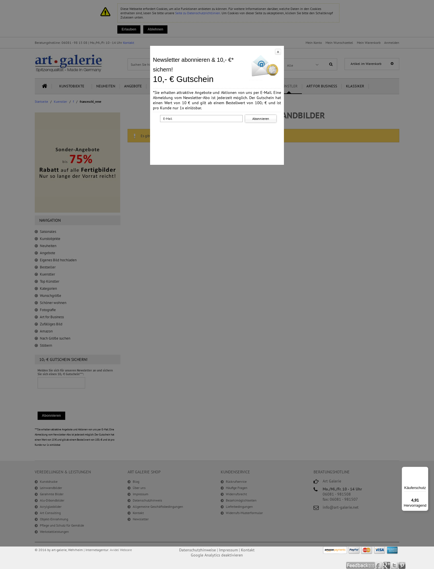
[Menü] (424, 470)
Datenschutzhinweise (197, 550)
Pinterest (402, 565)
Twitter (394, 565)
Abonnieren (260, 118)
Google (387, 565)
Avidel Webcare (121, 550)
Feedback (360, 565)
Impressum (228, 550)
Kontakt (248, 550)
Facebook (379, 565)
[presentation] (218, 135)
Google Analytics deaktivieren (217, 555)
